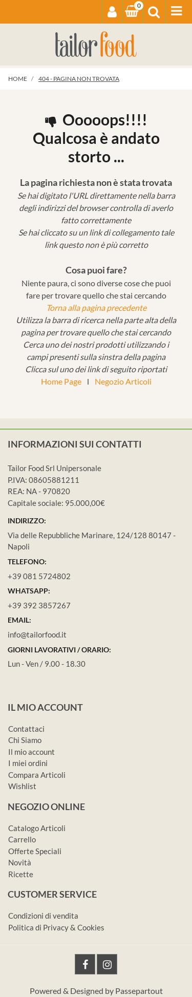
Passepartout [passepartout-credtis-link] (139, 990)
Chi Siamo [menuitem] (24, 740)
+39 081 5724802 (39, 576)
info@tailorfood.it (37, 634)
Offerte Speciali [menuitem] (34, 851)
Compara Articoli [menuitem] (37, 774)
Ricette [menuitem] (20, 874)
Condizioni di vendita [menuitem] (43, 915)
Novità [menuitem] (19, 862)
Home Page (61, 381)
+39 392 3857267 (39, 605)
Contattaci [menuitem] (26, 728)
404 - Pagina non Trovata (78, 78)
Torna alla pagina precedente (96, 307)
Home (17, 78)
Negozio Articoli (123, 381)
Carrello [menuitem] (22, 839)
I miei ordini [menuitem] (28, 763)
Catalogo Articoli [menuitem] (37, 828)
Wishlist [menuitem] (22, 786)
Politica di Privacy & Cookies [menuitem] (56, 927)
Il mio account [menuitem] (31, 751)
